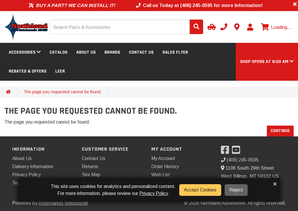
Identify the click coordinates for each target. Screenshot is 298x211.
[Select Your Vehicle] (210, 26)
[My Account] (249, 27)
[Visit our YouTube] (237, 151)
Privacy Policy (26, 174)
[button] (267, 61)
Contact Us (141, 52)
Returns (90, 166)
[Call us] (223, 26)
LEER (60, 71)
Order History (165, 166)
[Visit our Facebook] (226, 151)
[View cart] (276, 27)
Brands (112, 52)
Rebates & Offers (28, 71)
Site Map (91, 174)
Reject (236, 189)
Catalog (58, 52)
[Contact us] (236, 26)
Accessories (25, 52)
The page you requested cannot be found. (63, 91)
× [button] (275, 184)
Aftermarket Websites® (63, 203)
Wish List (160, 174)
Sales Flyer (175, 52)
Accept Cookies (200, 189)
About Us (86, 52)
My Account (163, 158)
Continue (280, 131)
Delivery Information (32, 166)
